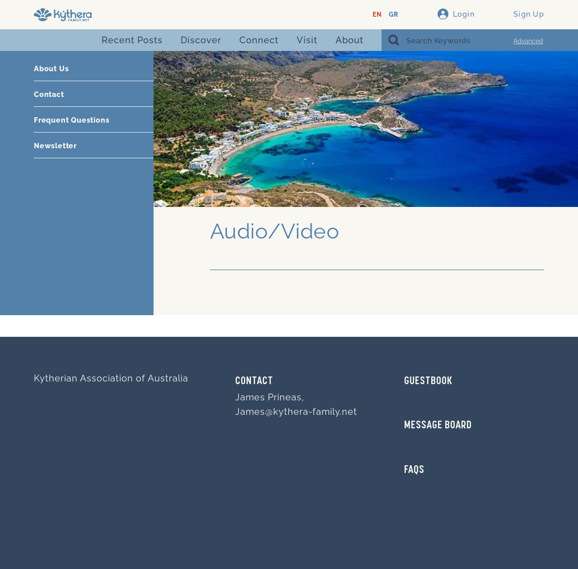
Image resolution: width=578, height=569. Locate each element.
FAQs (414, 470)
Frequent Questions (71, 120)
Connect (259, 40)
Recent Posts (132, 40)
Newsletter (55, 146)
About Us (51, 68)
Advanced (528, 41)
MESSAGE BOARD (438, 425)
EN (377, 14)
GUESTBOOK (428, 381)
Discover (201, 40)
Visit (307, 40)
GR (393, 14)
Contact (49, 94)
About (350, 40)
